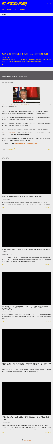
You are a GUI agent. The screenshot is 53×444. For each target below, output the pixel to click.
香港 (12, 149)
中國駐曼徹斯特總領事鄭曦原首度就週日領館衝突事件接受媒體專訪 (16, 105)
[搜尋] (47, 2)
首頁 (3, 9)
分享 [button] (3, 64)
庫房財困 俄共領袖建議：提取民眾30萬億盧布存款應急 (22, 196)
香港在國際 (22, 9)
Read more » (48, 207)
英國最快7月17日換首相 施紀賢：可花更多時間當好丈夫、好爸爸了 (26, 364)
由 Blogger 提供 (26, 440)
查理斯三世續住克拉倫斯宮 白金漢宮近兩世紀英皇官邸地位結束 (25, 54)
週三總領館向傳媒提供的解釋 (9, 133)
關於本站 (9, 9)
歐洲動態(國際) (14, 3)
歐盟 (15, 9)
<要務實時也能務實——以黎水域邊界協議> (26, 143)
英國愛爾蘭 (8, 149)
